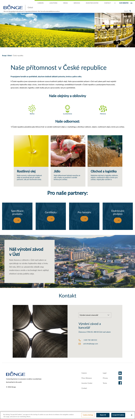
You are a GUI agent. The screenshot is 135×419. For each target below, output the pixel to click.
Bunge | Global (7, 59)
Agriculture (22, 13)
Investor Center (84, 388)
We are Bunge (8, 13)
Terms (104, 388)
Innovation (85, 13)
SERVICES (77, 3)
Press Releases (84, 383)
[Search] (127, 13)
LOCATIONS (53, 3)
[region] (67, 415)
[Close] (131, 415)
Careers (81, 378)
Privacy (105, 383)
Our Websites (123, 3)
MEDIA (65, 3)
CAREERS (41, 3)
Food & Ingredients (38, 13)
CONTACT (107, 3)
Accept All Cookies (118, 415)
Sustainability (72, 13)
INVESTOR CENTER (92, 3)
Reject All (103, 415)
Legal (104, 378)
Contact (81, 393)
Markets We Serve (56, 13)
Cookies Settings (88, 415)
